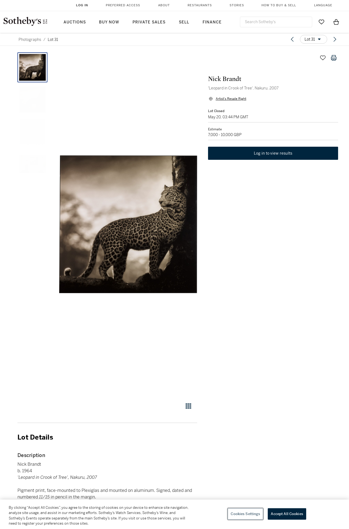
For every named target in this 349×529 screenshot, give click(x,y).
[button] (128, 224)
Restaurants (200, 5)
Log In (82, 5)
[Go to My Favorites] (321, 21)
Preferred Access (123, 5)
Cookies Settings (245, 514)
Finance (212, 22)
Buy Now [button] (109, 22)
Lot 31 (53, 39)
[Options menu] (313, 39)
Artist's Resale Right (231, 99)
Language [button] (323, 5)
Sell (184, 22)
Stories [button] (237, 5)
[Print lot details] (333, 57)
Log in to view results (273, 153)
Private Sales (149, 22)
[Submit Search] (306, 22)
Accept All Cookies (287, 514)
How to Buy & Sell (278, 5)
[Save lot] (322, 57)
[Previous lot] (292, 39)
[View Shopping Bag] (336, 21)
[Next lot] (334, 39)
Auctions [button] (75, 22)
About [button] (164, 5)
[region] (174, 514)
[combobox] (276, 22)
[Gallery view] (188, 406)
